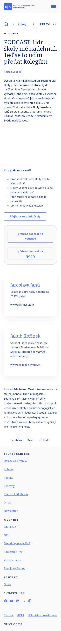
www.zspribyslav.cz (22, 306)
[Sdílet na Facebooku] (16, 441)
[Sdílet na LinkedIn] (44, 441)
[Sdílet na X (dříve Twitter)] (30, 441)
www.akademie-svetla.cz (25, 366)
